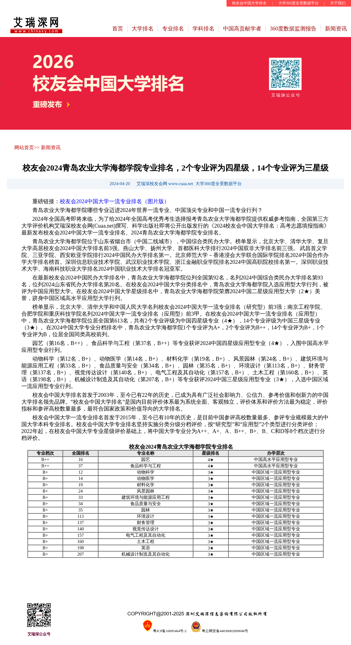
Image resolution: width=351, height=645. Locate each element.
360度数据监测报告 (293, 29)
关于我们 (338, 3)
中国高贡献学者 (242, 29)
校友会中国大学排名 (249, 3)
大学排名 (143, 29)
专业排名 (173, 29)
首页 (117, 29)
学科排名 (203, 29)
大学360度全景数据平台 (298, 3)
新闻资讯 (336, 29)
